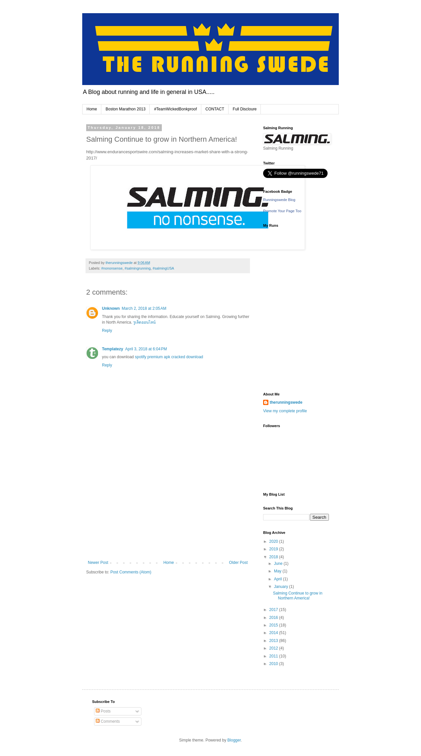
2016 (274, 617)
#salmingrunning (138, 268)
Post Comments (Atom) (130, 572)
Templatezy (112, 349)
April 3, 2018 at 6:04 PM (146, 349)
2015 (274, 625)
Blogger (234, 740)
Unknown (111, 308)
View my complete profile (285, 411)
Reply (107, 330)
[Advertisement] (167, 511)
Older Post (238, 562)
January (281, 586)
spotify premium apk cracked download (169, 357)
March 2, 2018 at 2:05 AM (144, 308)
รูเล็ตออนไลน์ (144, 322)
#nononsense (112, 268)
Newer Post (98, 562)
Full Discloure (245, 109)
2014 (274, 632)
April (278, 579)
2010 (274, 663)
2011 (274, 656)
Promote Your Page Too (282, 211)
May (278, 571)
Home (92, 109)
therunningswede (286, 402)
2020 (274, 541)
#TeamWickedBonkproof (175, 109)
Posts (103, 711)
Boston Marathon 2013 (125, 109)
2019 (274, 549)
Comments (108, 721)
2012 (274, 648)
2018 (274, 557)
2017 (274, 609)
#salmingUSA (163, 268)
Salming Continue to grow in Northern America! (297, 595)
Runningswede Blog (279, 200)
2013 (274, 640)
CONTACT (215, 109)
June (279, 563)
